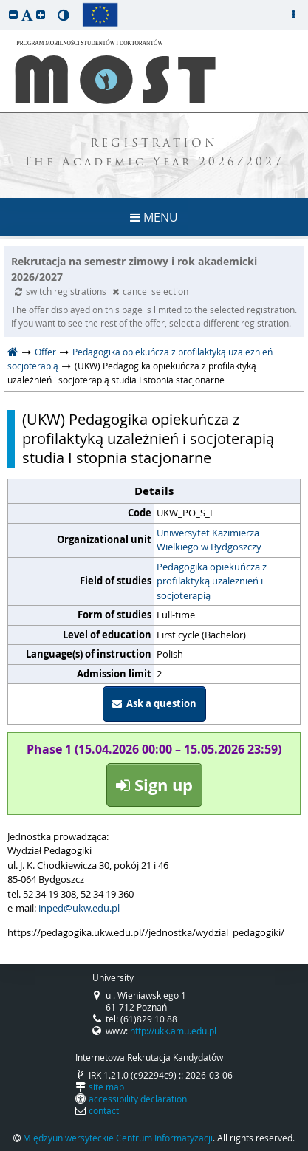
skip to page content (3, 3)
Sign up (154, 784)
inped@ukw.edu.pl (79, 908)
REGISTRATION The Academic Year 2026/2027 (154, 153)
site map (106, 1087)
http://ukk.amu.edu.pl (173, 1030)
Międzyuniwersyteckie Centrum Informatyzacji (118, 1138)
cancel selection (150, 291)
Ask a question (154, 703)
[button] (13, 14)
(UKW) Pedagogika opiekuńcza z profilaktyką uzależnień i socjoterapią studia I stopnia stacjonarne (148, 439)
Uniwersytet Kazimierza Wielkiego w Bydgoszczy (209, 540)
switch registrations (62, 291)
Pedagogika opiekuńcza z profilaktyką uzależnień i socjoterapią (212, 581)
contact (104, 1110)
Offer (45, 352)
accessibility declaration (138, 1098)
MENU (154, 217)
